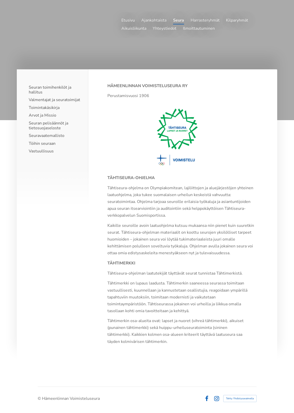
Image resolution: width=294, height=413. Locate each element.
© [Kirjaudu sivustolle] (40, 398)
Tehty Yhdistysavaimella (240, 398)
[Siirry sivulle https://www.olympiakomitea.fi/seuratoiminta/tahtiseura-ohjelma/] (181, 137)
